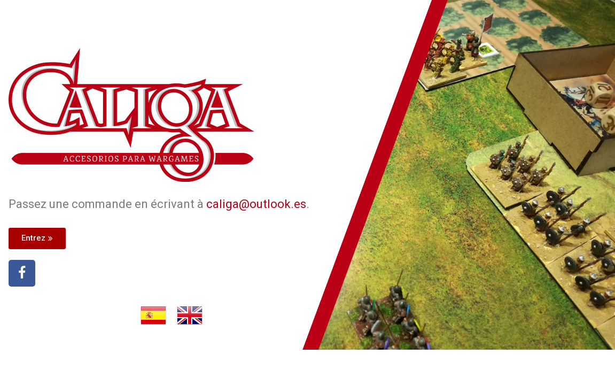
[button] (37, 238)
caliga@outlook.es (256, 204)
